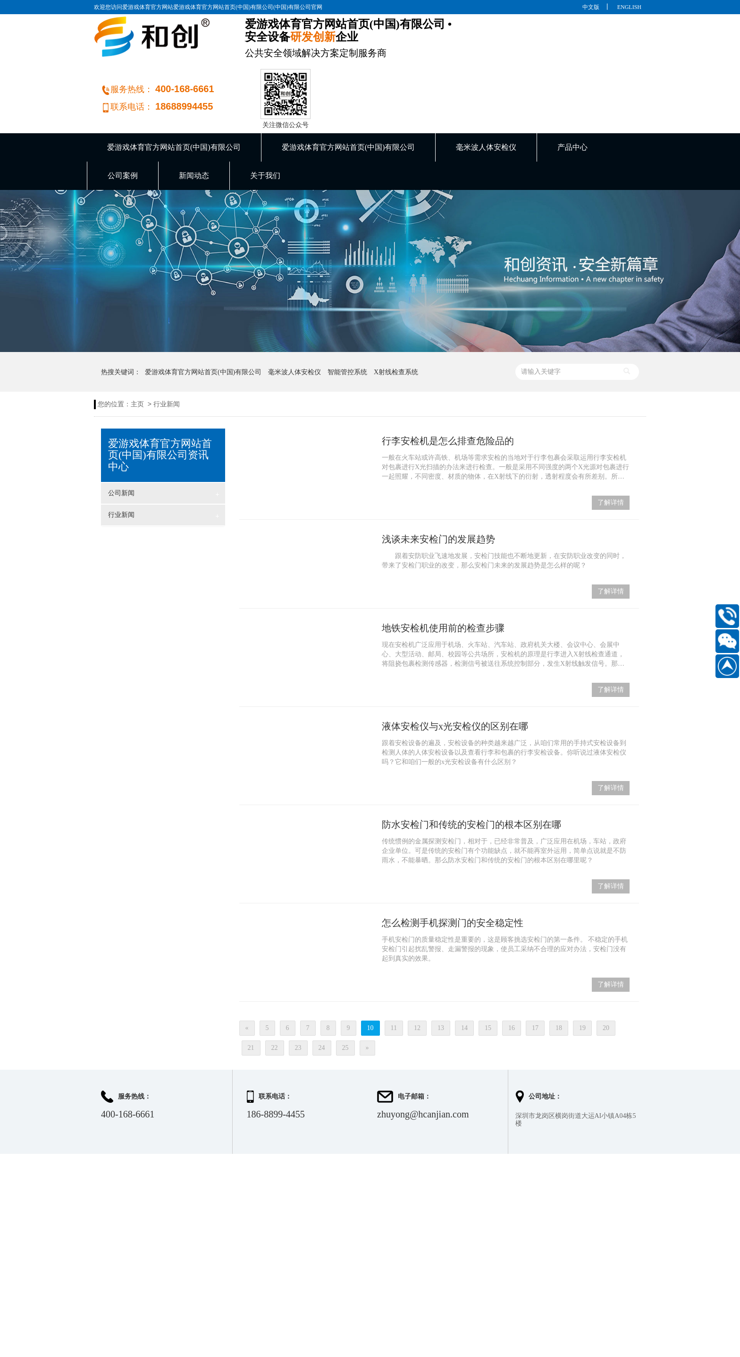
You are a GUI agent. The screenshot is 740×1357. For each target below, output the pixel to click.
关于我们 (265, 128)
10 (370, 980)
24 (322, 1000)
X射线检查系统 (396, 324)
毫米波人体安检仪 (486, 99)
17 (535, 980)
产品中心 (572, 99)
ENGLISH (629, 7)
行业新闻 (166, 356)
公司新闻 (163, 446)
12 (417, 980)
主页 (137, 356)
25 (345, 1000)
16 (511, 980)
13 (440, 980)
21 (251, 1000)
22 (274, 1000)
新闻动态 (194, 128)
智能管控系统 (347, 324)
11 (394, 980)
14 (464, 980)
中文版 (590, 7)
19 (582, 980)
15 (488, 980)
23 (298, 1000)
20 (606, 980)
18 (558, 980)
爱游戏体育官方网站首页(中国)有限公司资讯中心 (160, 407)
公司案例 (123, 128)
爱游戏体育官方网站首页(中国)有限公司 (174, 99)
